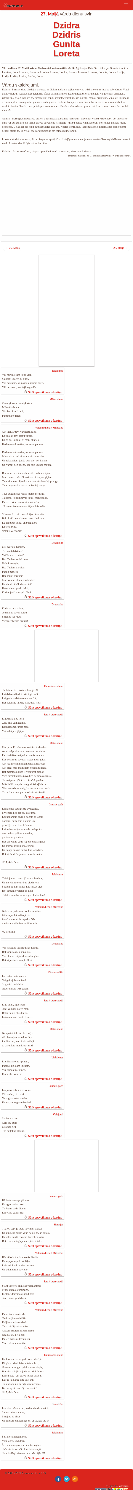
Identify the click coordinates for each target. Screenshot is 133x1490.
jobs (80, 1448)
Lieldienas (57, 1024)
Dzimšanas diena (53, 668)
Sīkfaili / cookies (118, 1460)
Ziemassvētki (55, 942)
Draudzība (57, 529)
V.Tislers (123, 1438)
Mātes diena (56, 392)
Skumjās (58, 1186)
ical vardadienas (33, 1448)
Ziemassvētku (11, 1448)
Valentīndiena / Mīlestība (49, 420)
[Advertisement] (66, 191)
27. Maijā (50, 13)
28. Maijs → (120, 242)
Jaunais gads (56, 782)
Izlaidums (57, 365)
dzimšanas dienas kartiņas (27, 1452)
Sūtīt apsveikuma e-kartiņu (45, 386)
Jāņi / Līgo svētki (53, 696)
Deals (111, 1448)
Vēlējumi (58, 1078)
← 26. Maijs (13, 242)
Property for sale (58, 1448)
